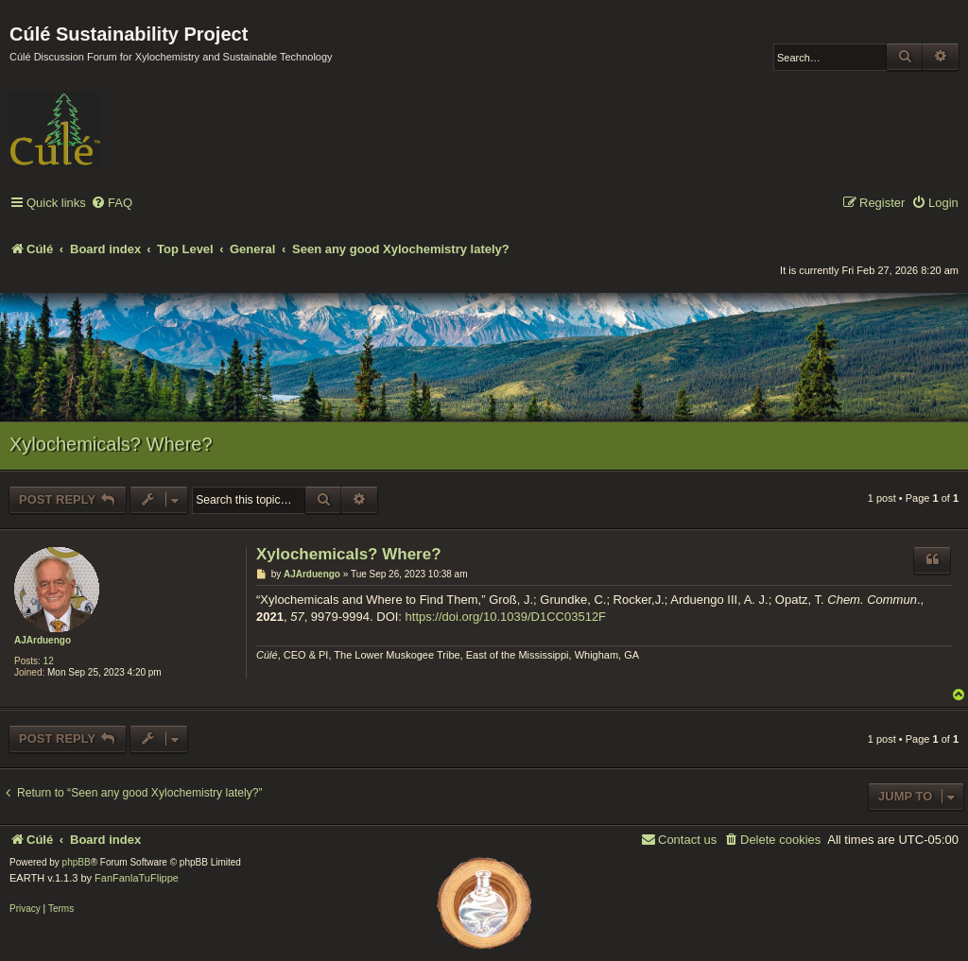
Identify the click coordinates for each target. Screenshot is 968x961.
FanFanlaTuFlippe (137, 878)
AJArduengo (42, 640)
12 (48, 661)
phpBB (76, 862)
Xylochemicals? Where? (111, 444)
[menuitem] (111, 203)
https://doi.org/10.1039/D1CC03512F (506, 616)
